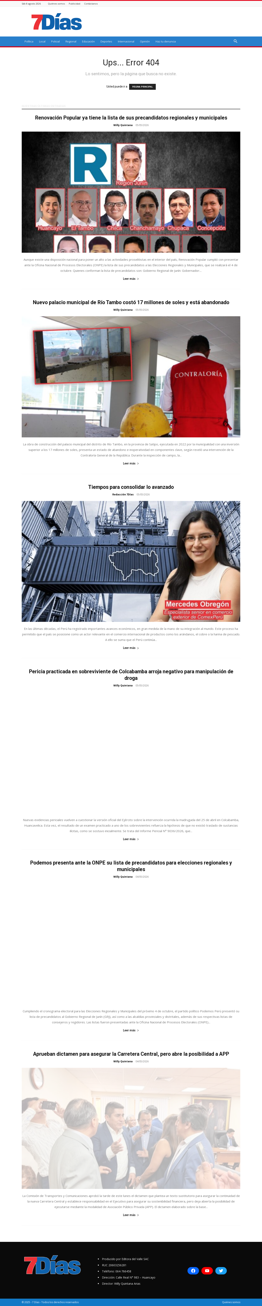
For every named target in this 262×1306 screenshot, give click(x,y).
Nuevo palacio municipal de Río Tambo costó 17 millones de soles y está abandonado (131, 302)
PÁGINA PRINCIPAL (142, 86)
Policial (55, 41)
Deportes (106, 41)
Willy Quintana (123, 125)
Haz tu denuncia (166, 41)
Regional (71, 41)
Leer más (131, 278)
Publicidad (74, 3)
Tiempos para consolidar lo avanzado (131, 487)
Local (42, 41)
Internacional (126, 41)
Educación (88, 41)
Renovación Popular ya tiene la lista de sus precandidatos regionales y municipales (131, 118)
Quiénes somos (56, 3)
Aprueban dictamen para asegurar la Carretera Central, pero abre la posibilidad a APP (131, 1054)
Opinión (145, 41)
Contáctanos (91, 3)
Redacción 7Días (123, 494)
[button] (235, 42)
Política (29, 41)
